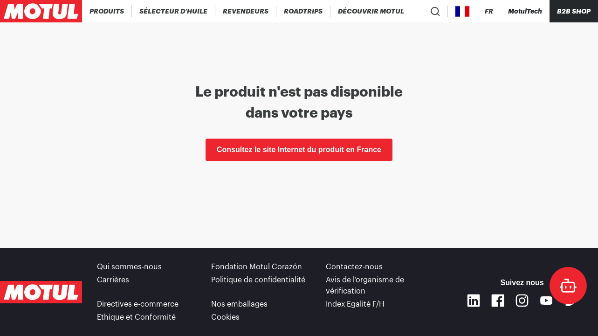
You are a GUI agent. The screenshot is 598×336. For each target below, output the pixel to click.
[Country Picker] (462, 11)
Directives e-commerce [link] (138, 304)
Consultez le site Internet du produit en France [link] (299, 150)
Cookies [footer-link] (225, 317)
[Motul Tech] (525, 11)
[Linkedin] (473, 300)
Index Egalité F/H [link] (355, 304)
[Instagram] (522, 300)
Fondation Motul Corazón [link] (256, 267)
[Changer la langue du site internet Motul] (489, 11)
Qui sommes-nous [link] (129, 267)
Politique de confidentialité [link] (258, 280)
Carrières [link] (113, 280)
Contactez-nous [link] (354, 267)
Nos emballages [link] (239, 304)
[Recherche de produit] (435, 11)
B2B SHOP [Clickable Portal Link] (574, 11)
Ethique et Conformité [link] (136, 317)
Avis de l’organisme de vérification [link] (365, 285)
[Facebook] (497, 300)
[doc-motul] (568, 285)
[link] (303, 11)
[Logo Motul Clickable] (41, 11)
